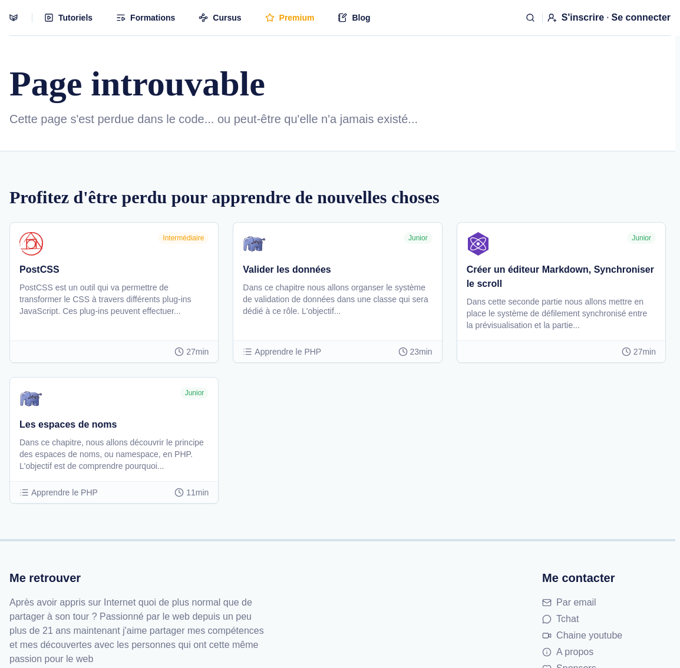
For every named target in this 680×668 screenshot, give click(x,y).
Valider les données (287, 269)
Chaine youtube (582, 635)
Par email (569, 602)
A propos (567, 652)
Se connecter (641, 17)
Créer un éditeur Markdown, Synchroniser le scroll (560, 276)
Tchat (560, 619)
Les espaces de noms (68, 424)
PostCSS (39, 269)
